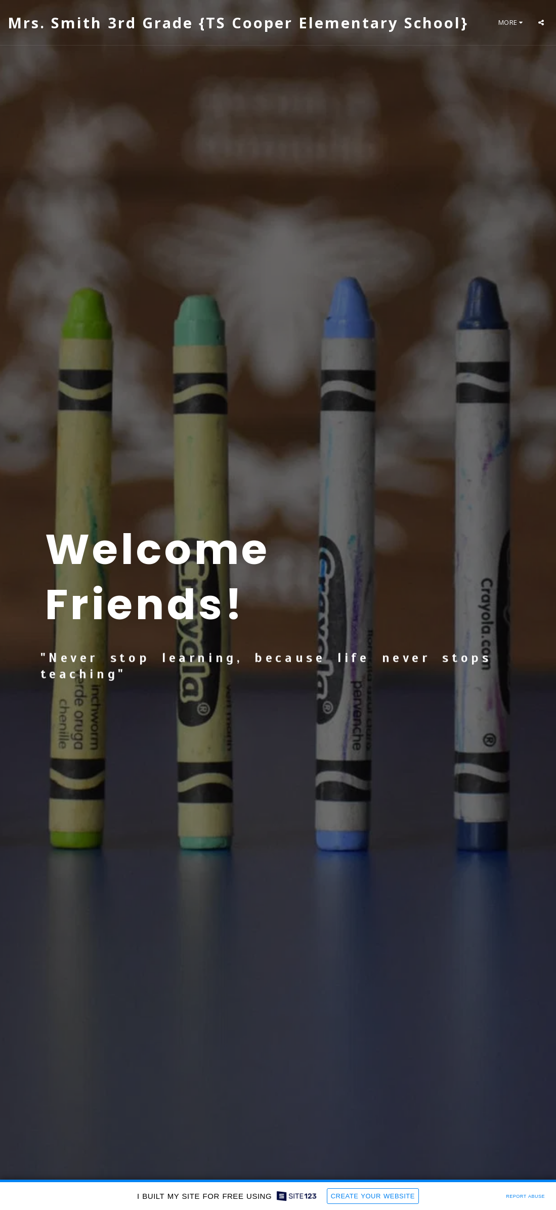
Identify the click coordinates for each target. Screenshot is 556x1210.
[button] (541, 22)
